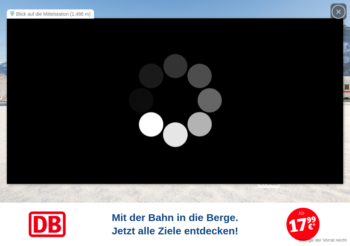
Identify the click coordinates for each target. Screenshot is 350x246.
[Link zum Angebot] (175, 224)
